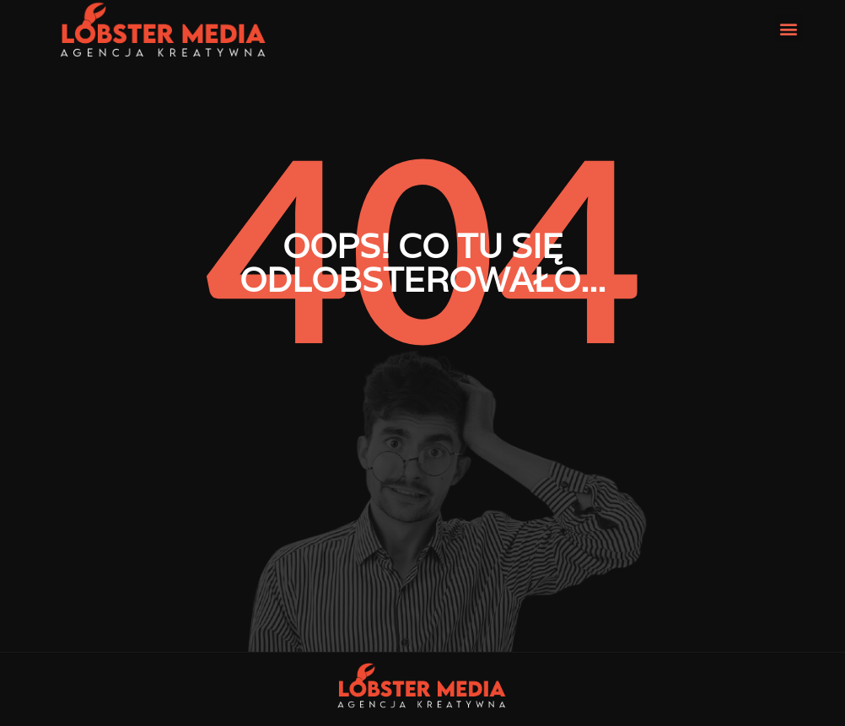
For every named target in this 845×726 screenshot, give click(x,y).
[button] (789, 28)
